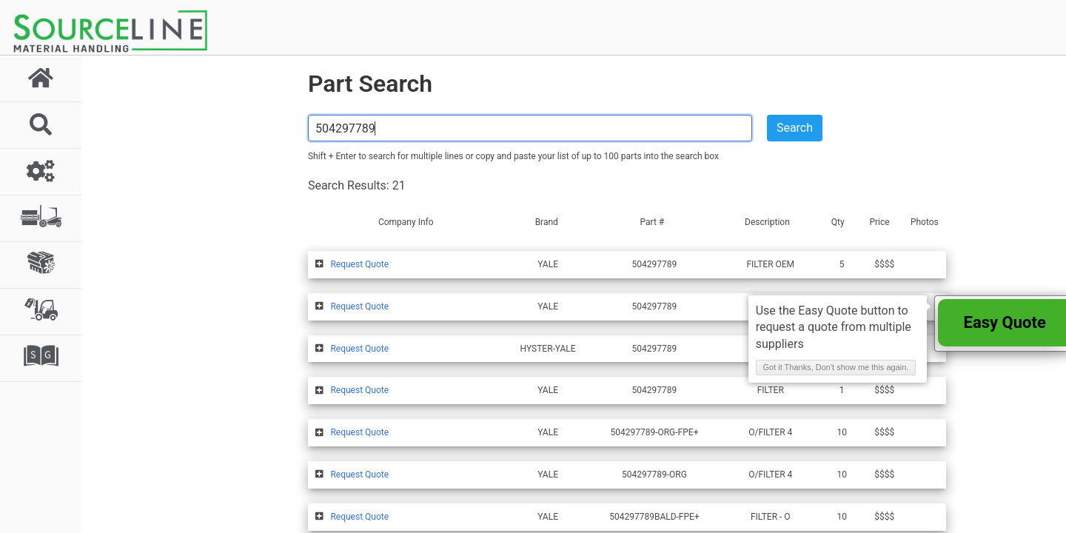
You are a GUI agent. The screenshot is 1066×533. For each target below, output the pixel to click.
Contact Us (664, 517)
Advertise (595, 517)
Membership (523, 517)
